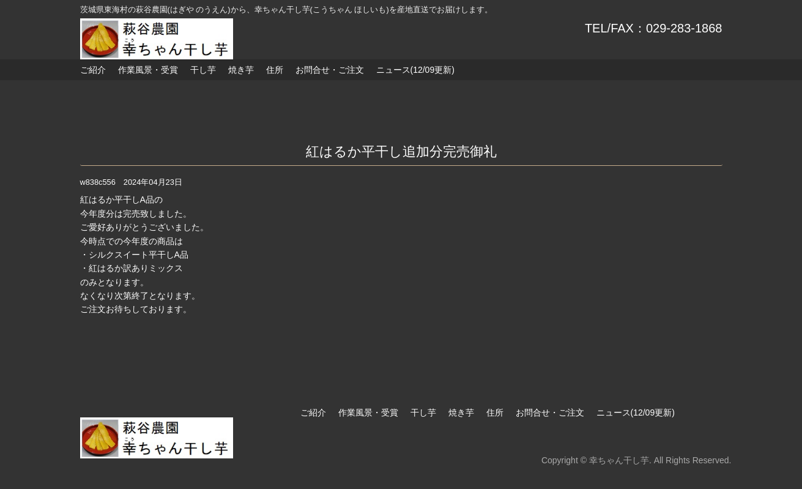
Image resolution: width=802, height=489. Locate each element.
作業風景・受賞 (148, 70)
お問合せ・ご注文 (329, 70)
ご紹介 (93, 70)
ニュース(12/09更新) (415, 70)
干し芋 (203, 70)
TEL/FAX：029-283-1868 (653, 28)
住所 (274, 70)
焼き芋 (241, 70)
